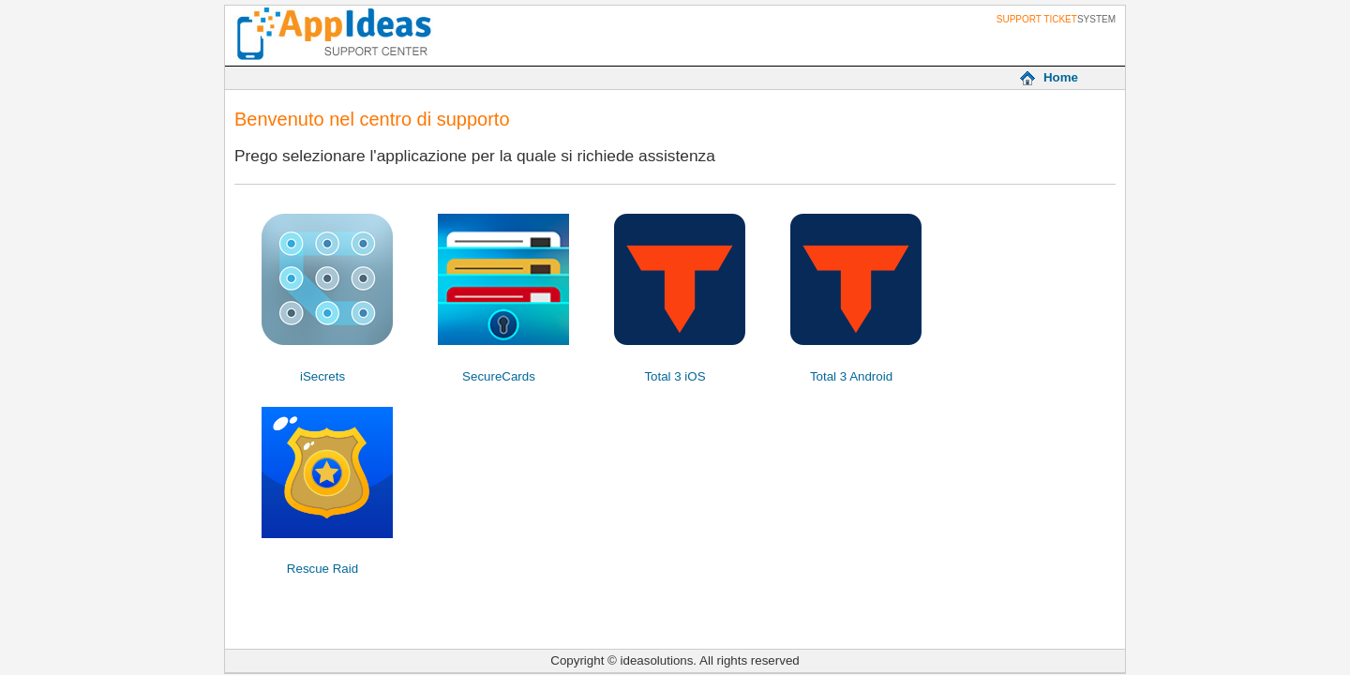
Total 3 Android (851, 376)
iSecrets (322, 376)
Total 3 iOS (674, 376)
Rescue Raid (322, 569)
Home (1060, 77)
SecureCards (498, 376)
